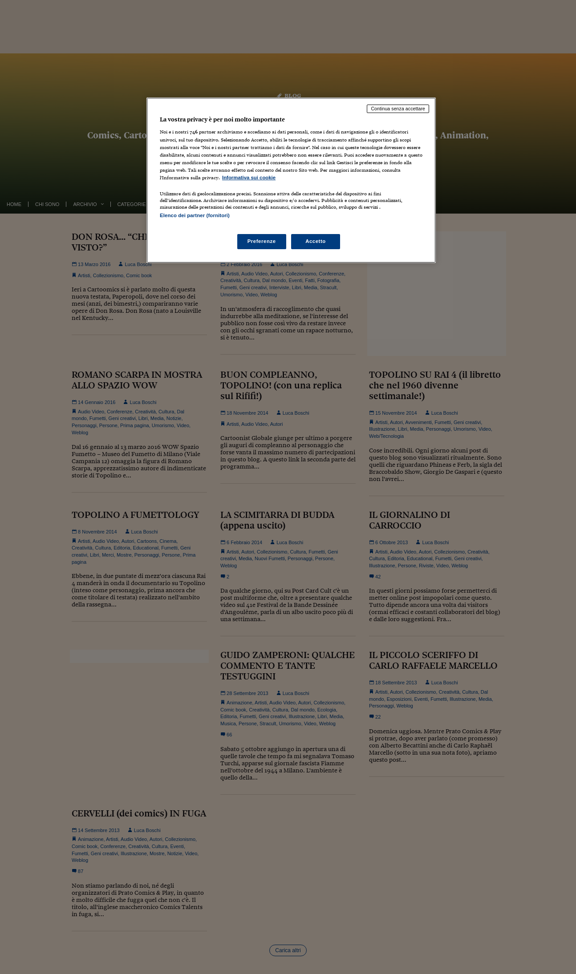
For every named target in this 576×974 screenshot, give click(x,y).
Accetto (315, 241)
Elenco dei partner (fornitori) (195, 215)
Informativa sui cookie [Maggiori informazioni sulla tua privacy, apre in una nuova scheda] (249, 177)
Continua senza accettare (398, 108)
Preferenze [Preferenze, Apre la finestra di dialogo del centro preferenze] (261, 241)
